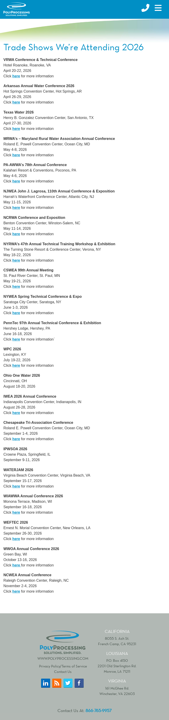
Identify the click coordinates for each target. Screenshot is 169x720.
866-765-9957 (99, 710)
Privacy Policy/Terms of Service (63, 666)
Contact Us (63, 671)
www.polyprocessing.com (62, 645)
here (16, 129)
